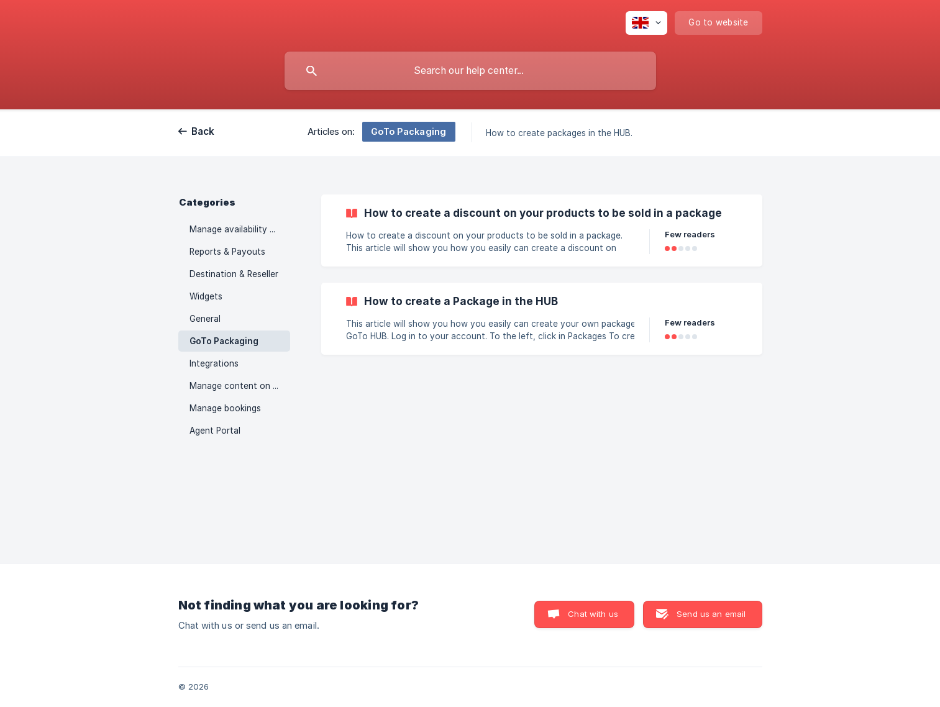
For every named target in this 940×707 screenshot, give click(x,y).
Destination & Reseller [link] (233, 274)
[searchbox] (470, 71)
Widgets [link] (205, 296)
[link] (541, 230)
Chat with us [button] (593, 614)
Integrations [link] (214, 363)
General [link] (205, 319)
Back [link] (203, 131)
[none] (646, 23)
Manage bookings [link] (225, 408)
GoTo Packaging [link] (223, 341)
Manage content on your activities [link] (239, 386)
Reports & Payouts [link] (227, 252)
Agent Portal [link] (214, 431)
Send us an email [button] (711, 614)
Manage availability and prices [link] (239, 229)
